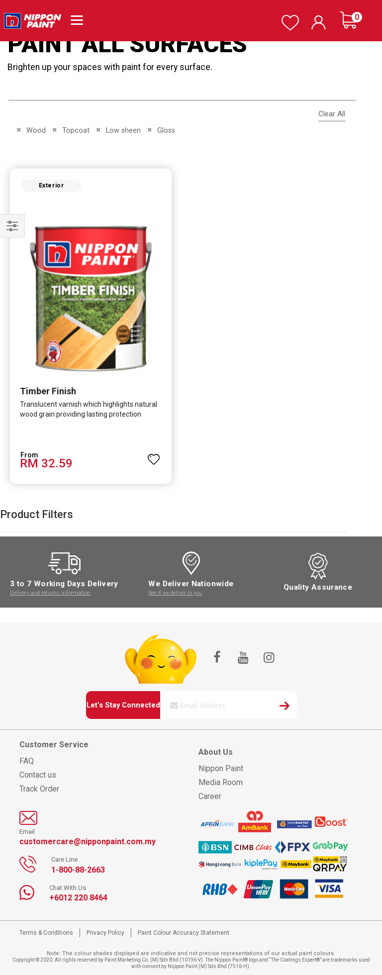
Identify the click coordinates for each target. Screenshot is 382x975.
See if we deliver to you (175, 593)
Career (209, 796)
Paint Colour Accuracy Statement (183, 932)
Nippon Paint (220, 768)
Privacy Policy (105, 932)
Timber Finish (48, 391)
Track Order (39, 789)
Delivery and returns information (50, 593)
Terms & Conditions (46, 932)
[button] (154, 455)
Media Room (220, 782)
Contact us (37, 775)
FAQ (26, 761)
